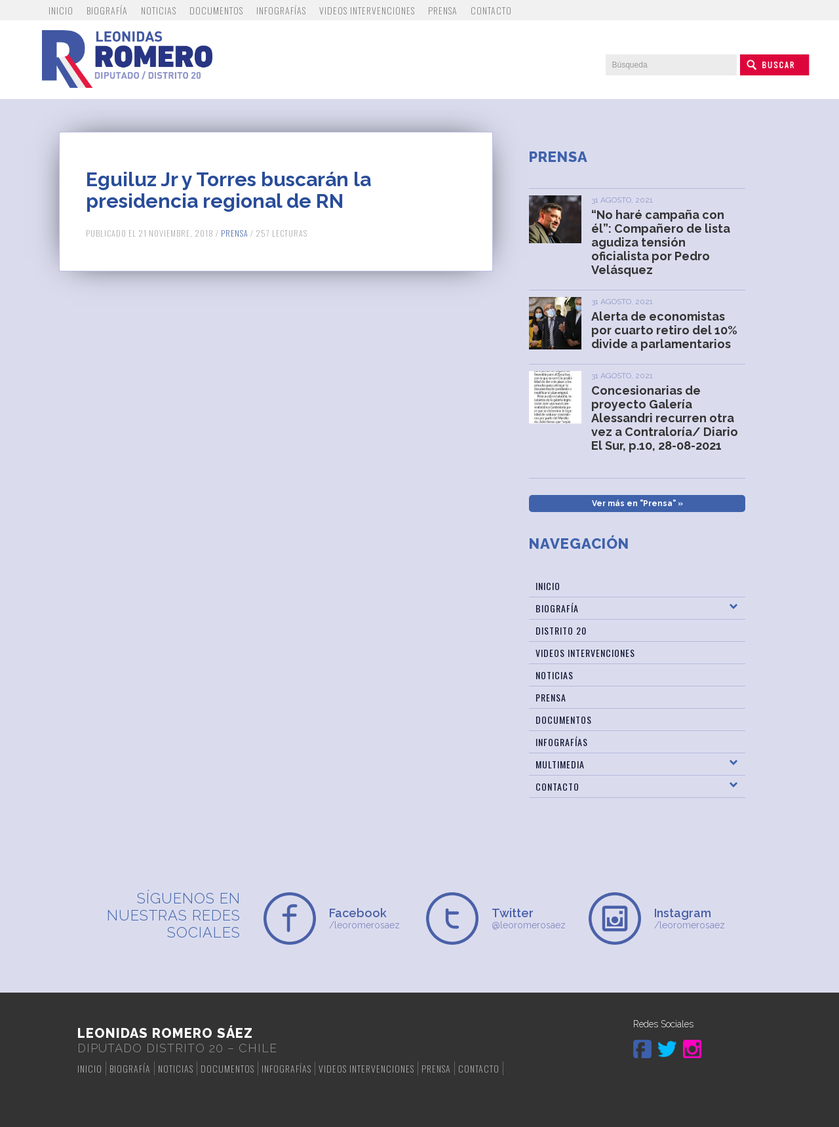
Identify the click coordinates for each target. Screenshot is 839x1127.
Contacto (491, 10)
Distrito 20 (561, 630)
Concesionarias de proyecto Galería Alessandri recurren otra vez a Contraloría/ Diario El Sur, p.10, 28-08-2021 (664, 418)
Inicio (61, 10)
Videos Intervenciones (367, 10)
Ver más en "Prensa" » (637, 503)
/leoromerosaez (371, 918)
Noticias (158, 10)
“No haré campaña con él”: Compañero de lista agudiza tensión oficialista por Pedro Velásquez (660, 242)
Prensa (443, 10)
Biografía (107, 10)
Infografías (281, 10)
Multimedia (560, 764)
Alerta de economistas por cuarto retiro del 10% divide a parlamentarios (664, 330)
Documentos (216, 10)
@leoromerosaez (534, 918)
